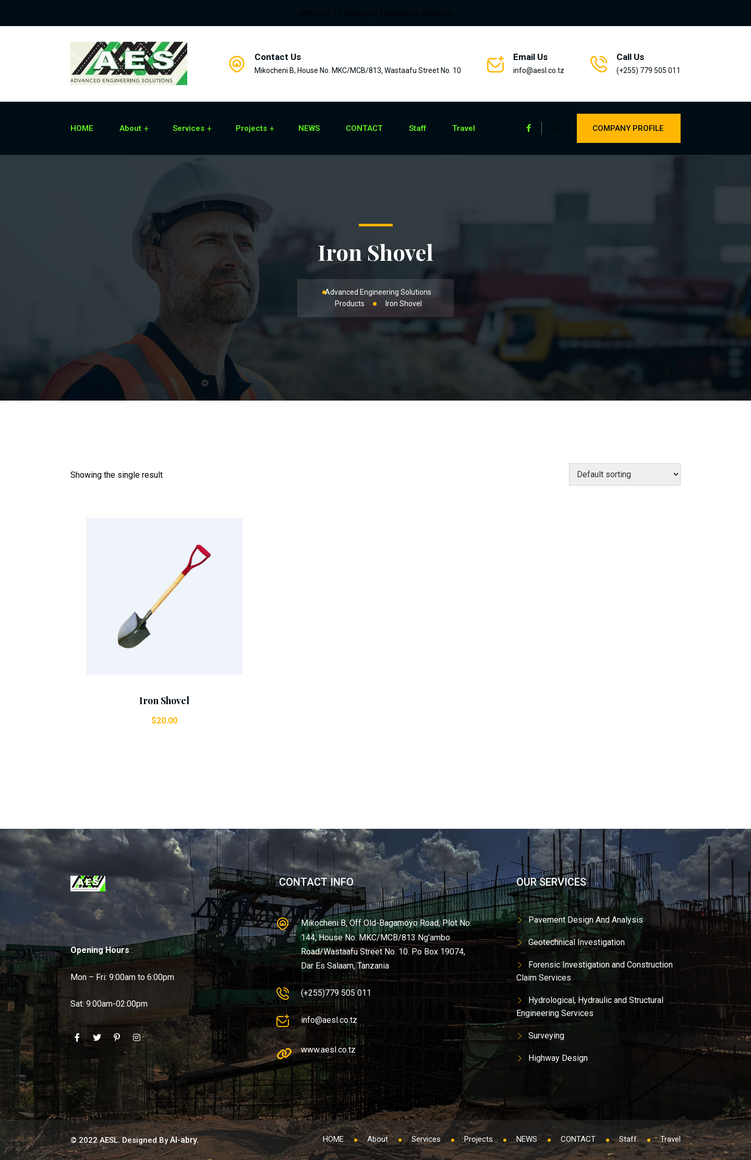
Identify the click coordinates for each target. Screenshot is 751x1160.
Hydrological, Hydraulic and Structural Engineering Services (589, 1007)
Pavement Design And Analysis (585, 920)
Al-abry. (184, 1140)
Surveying (546, 1036)
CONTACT (364, 128)
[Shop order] (625, 474)
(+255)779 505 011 (336, 993)
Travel (463, 128)
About (130, 128)
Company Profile (628, 128)
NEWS (309, 128)
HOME (81, 128)
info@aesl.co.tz (538, 70)
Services (188, 128)
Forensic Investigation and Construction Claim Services (594, 971)
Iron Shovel (164, 700)
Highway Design (558, 1058)
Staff (417, 128)
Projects (251, 128)
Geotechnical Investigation (576, 942)
